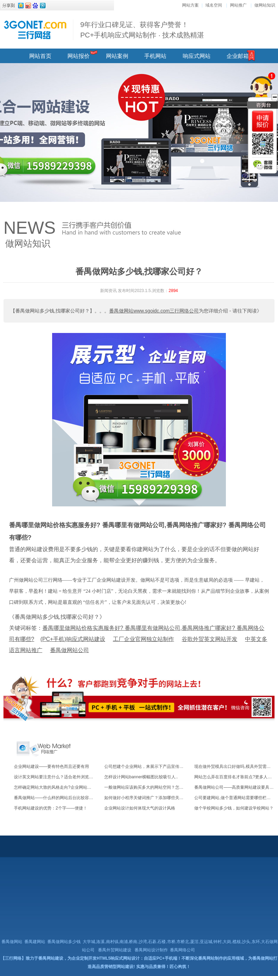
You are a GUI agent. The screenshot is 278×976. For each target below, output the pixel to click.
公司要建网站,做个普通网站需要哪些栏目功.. (235, 797)
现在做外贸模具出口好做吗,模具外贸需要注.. (235, 766)
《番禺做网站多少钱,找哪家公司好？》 (57, 617)
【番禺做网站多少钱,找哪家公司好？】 (52, 311)
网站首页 (40, 56)
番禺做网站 (11, 941)
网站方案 (190, 5)
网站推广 (238, 5)
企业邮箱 (238, 56)
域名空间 (213, 5)
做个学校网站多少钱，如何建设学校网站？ (233, 808)
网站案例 (117, 56)
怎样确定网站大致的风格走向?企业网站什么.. (56, 787)
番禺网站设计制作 (151, 950)
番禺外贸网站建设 (114, 950)
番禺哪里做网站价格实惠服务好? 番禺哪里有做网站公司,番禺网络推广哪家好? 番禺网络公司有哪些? (137, 531)
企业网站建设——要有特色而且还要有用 (51, 766)
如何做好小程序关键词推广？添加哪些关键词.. (147, 797)
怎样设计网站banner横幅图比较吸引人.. (141, 776)
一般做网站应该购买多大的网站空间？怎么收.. (147, 787)
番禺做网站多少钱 (64, 941)
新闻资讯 (108, 290)
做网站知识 (264, 5)
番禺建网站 (34, 941)
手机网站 (155, 56)
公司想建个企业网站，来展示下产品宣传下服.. (147, 766)
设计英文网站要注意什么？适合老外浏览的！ (55, 776)
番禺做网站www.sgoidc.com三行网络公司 (154, 311)
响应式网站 (197, 56)
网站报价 (78, 56)
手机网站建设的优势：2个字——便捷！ (50, 808)
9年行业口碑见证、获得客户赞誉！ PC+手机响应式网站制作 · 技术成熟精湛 (142, 30)
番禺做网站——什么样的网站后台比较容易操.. (57, 797)
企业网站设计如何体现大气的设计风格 (139, 808)
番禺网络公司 (182, 950)
